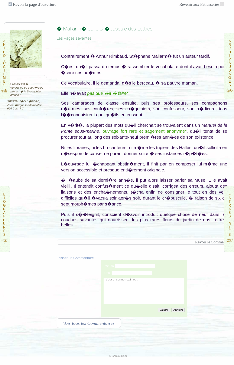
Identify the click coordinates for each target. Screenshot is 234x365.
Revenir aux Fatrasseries (199, 4)
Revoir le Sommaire (211, 242)
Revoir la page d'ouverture (32, 4)
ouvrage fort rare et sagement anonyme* (145, 131)
